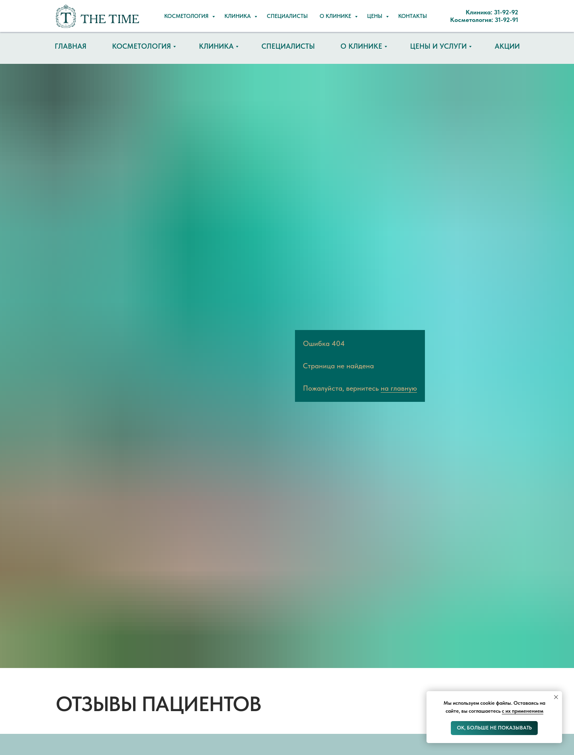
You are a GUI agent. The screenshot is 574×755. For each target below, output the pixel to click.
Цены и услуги (438, 46)
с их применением (522, 711)
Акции (507, 46)
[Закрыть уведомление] (556, 697)
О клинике (361, 46)
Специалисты (288, 46)
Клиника (216, 46)
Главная (70, 46)
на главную (399, 388)
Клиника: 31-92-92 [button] (320, 8)
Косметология (141, 46)
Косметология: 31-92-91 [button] (328, 20)
